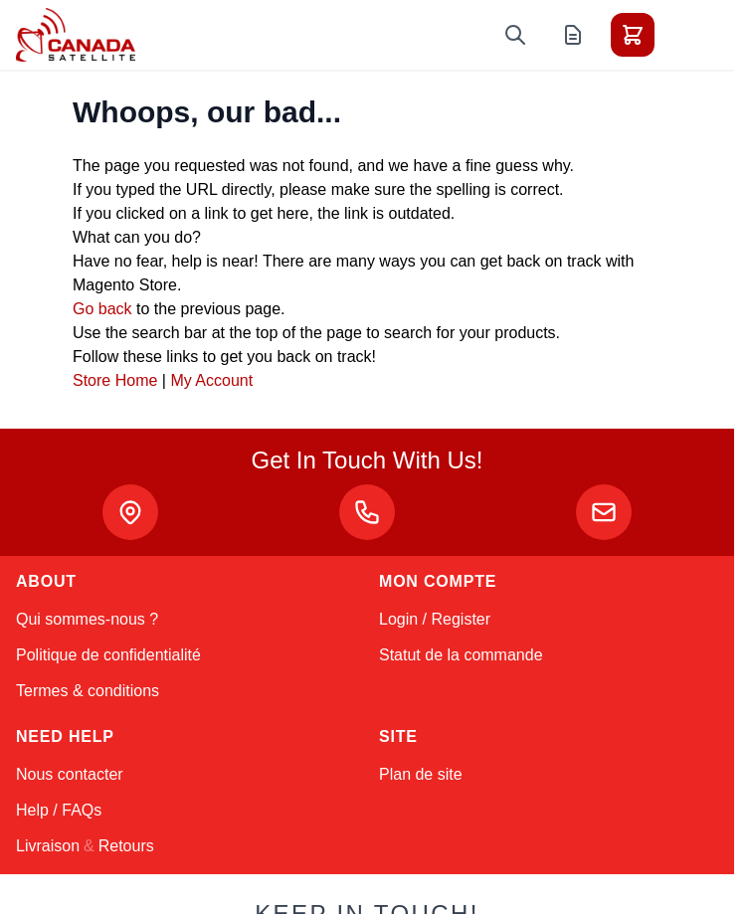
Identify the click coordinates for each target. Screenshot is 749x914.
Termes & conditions (87, 690)
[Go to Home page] (75, 35)
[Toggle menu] (688, 35)
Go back (102, 308)
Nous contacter (69, 774)
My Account (211, 380)
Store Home (115, 380)
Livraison (48, 845)
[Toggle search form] (515, 35)
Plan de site (421, 774)
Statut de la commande (461, 654)
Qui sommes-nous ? (87, 619)
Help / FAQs (58, 810)
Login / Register (434, 619)
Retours (126, 845)
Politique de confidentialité (108, 654)
